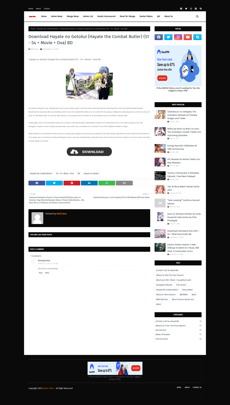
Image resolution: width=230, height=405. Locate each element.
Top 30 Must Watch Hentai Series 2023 (183, 188)
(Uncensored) (179, 339)
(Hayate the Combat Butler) (48, 29)
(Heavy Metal (187, 290)
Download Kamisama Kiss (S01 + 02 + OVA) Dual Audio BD (183, 233)
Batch (194, 295)
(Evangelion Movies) (164, 285)
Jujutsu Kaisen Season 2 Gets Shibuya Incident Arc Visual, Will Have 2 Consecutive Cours (183, 247)
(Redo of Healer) (179, 334)
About (38, 9)
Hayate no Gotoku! (91, 173)
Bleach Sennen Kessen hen (183, 299)
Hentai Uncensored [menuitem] (106, 16)
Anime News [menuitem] (56, 16)
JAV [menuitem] (158, 16)
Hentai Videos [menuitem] (146, 16)
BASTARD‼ (184, 295)
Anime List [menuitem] (88, 16)
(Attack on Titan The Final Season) (170, 275)
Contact (47, 9)
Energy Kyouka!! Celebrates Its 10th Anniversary (182, 147)
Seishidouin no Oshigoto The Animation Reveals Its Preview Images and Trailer (182, 115)
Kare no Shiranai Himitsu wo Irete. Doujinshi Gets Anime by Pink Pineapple (184, 217)
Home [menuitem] (44, 16)
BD (79, 173)
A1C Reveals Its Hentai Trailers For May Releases (183, 161)
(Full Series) (181, 285)
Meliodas (35, 49)
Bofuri (158, 304)
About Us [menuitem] (168, 16)
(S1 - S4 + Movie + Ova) (65, 173)
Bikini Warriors (162, 299)
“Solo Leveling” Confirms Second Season (183, 202)
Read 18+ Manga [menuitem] (127, 16)
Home (30, 9)
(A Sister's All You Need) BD (167, 270)
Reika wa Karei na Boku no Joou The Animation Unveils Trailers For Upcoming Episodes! (184, 132)
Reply (41, 273)
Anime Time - (49, 388)
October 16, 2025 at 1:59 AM (48, 264)
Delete (47, 273)
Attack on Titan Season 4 (166, 295)
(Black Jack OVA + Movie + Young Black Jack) (173, 280)
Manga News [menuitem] (73, 16)
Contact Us (197, 387)
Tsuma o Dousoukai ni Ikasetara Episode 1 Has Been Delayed (183, 175)
